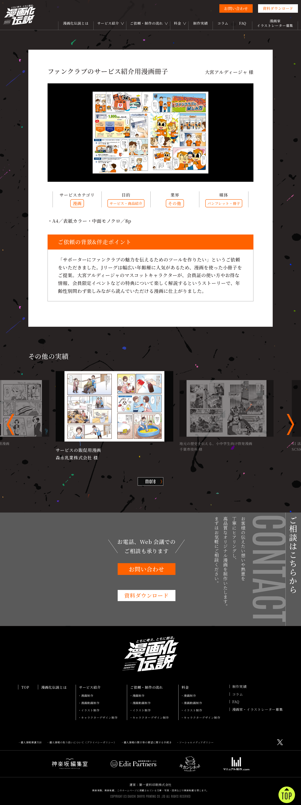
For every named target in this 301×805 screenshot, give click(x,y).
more (150, 480)
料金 (177, 23)
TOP (25, 687)
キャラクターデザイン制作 (99, 717)
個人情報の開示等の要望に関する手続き (148, 742)
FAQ (243, 23)
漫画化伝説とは (75, 23)
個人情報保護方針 (31, 742)
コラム (222, 23)
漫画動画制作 (90, 703)
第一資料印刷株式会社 (155, 784)
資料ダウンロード (278, 8)
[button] (10, 424)
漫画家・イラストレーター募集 (257, 709)
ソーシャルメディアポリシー (196, 742)
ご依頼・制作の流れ (146, 23)
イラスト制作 (90, 710)
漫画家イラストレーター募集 (275, 23)
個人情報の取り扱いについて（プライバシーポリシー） (82, 742)
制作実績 (200, 23)
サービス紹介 (108, 23)
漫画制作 (87, 696)
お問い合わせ (236, 8)
